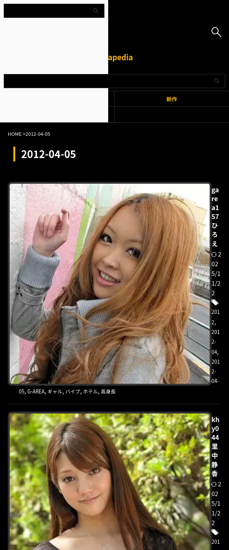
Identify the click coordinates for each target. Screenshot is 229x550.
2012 (182, 197)
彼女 (149, 343)
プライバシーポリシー (110, 511)
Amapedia (114, 57)
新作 (172, 99)
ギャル (191, 207)
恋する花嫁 (172, 343)
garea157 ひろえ (151, 187)
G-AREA (168, 207)
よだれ (200, 333)
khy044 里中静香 (151, 313)
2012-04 (203, 197)
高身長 (163, 216)
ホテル (143, 216)
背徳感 (199, 343)
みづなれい (173, 333)
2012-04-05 (140, 207)
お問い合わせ (153, 511)
